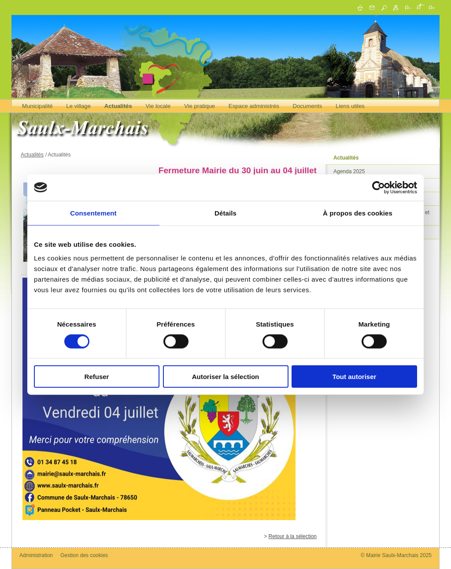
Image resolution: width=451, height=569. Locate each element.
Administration (36, 555)
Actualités (118, 106)
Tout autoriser (355, 376)
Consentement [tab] (93, 212)
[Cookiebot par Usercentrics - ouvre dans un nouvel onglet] (378, 187)
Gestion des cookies (84, 555)
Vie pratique (199, 106)
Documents (307, 106)
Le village (78, 106)
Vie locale (157, 106)
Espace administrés (254, 106)
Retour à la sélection (293, 536)
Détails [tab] (225, 212)
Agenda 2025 (349, 171)
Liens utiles (350, 106)
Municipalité (37, 106)
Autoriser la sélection (225, 376)
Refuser (97, 376)
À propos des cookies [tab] (357, 212)
